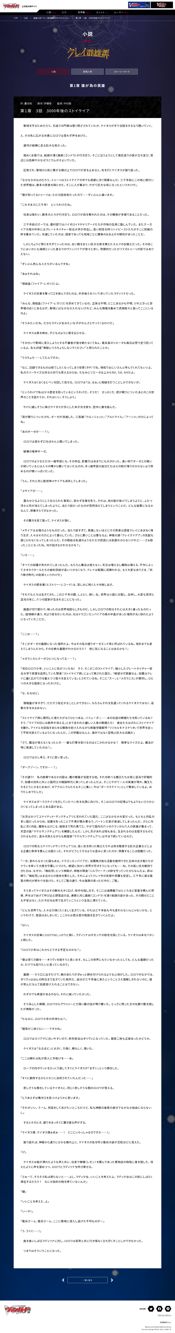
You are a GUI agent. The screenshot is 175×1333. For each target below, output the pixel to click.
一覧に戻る (87, 1280)
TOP (16, 18)
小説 (26, 18)
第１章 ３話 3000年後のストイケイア (93, 18)
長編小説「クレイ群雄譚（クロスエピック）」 (51, 18)
